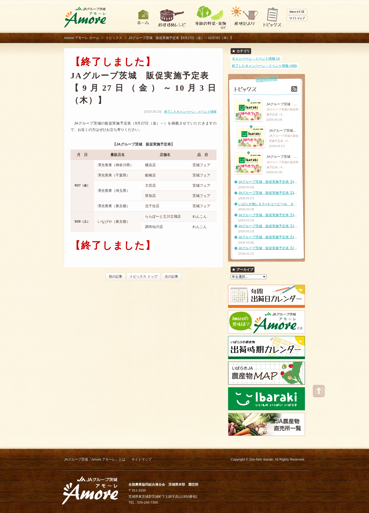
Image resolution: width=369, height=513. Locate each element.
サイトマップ (141, 459)
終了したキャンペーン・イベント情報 (190, 111)
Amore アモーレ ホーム (81, 38)
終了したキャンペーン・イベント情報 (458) (264, 66)
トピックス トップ (143, 276)
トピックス (114, 38)
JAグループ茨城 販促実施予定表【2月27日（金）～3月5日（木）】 (289, 248)
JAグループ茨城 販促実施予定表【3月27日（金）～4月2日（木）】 (289, 193)
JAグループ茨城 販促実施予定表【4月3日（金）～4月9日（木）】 (289, 182)
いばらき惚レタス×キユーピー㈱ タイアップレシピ (277, 204)
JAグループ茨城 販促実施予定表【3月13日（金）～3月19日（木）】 (290, 226)
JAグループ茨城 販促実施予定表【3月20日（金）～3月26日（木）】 (290, 215)
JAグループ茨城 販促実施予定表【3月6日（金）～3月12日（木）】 (289, 237)
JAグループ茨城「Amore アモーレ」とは (94, 459)
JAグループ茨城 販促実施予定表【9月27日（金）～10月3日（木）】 (181, 38)
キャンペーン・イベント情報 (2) (256, 58)
